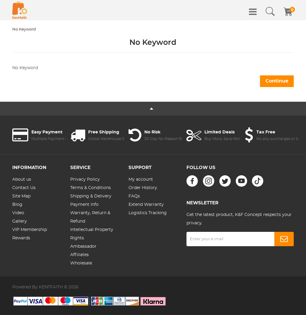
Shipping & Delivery (90, 196)
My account (140, 179)
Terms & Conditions (90, 188)
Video (18, 213)
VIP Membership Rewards (29, 234)
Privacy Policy (85, 179)
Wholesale (81, 263)
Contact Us (24, 188)
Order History (142, 188)
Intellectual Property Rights (91, 234)
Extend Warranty (146, 205)
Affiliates (79, 255)
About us (21, 179)
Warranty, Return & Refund (90, 217)
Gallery (19, 221)
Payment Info (84, 205)
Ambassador (83, 246)
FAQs (134, 196)
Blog (17, 205)
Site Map (21, 196)
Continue (276, 81)
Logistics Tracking (147, 213)
